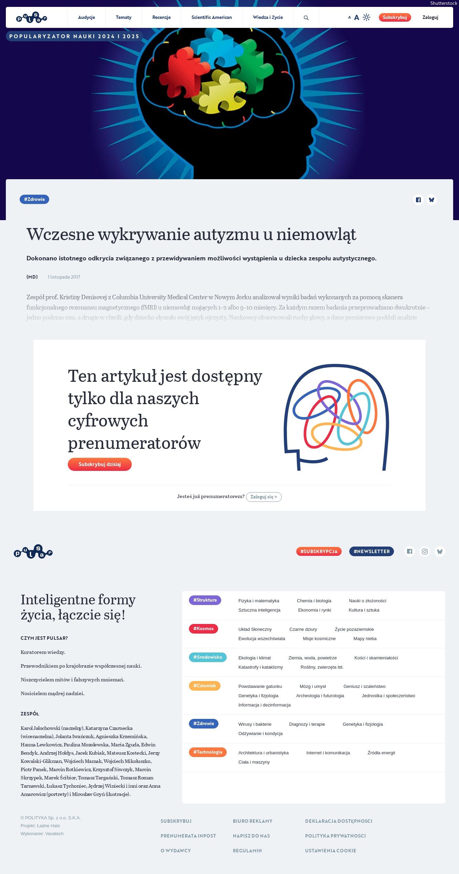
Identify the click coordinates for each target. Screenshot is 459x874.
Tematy (123, 17)
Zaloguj (430, 17)
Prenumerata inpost (188, 835)
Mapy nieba (364, 638)
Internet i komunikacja (328, 752)
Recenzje (161, 17)
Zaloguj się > (263, 496)
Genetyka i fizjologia (258, 695)
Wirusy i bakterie (254, 724)
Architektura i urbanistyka (263, 752)
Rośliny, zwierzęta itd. (322, 667)
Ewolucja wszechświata (261, 638)
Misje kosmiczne (319, 638)
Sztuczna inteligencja (259, 610)
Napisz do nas (251, 835)
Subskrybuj (395, 17)
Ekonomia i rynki (314, 610)
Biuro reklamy (252, 821)
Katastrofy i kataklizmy (260, 667)
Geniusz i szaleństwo (365, 686)
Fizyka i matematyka (258, 600)
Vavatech (54, 833)
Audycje (86, 17)
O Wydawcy (176, 850)
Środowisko (209, 657)
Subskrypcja (321, 551)
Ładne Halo (48, 825)
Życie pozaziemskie (354, 629)
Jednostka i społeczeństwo (388, 695)
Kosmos (205, 628)
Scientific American (212, 17)
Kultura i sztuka (364, 610)
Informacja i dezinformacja (264, 705)
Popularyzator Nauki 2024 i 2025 (74, 36)
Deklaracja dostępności (338, 821)
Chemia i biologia (314, 600)
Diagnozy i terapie (307, 724)
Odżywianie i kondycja (260, 733)
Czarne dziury (303, 629)
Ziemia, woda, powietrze (312, 657)
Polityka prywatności (335, 835)
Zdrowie (36, 199)
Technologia (209, 751)
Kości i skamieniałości (376, 657)
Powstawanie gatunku (260, 686)
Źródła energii (381, 752)
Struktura (207, 599)
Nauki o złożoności (367, 600)
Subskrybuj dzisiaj (100, 464)
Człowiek (206, 685)
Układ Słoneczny (255, 629)
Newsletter (373, 551)
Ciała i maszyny (254, 762)
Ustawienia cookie (330, 850)
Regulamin (247, 850)
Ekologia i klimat (254, 657)
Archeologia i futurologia (320, 695)
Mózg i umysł (313, 686)
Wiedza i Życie (268, 17)
